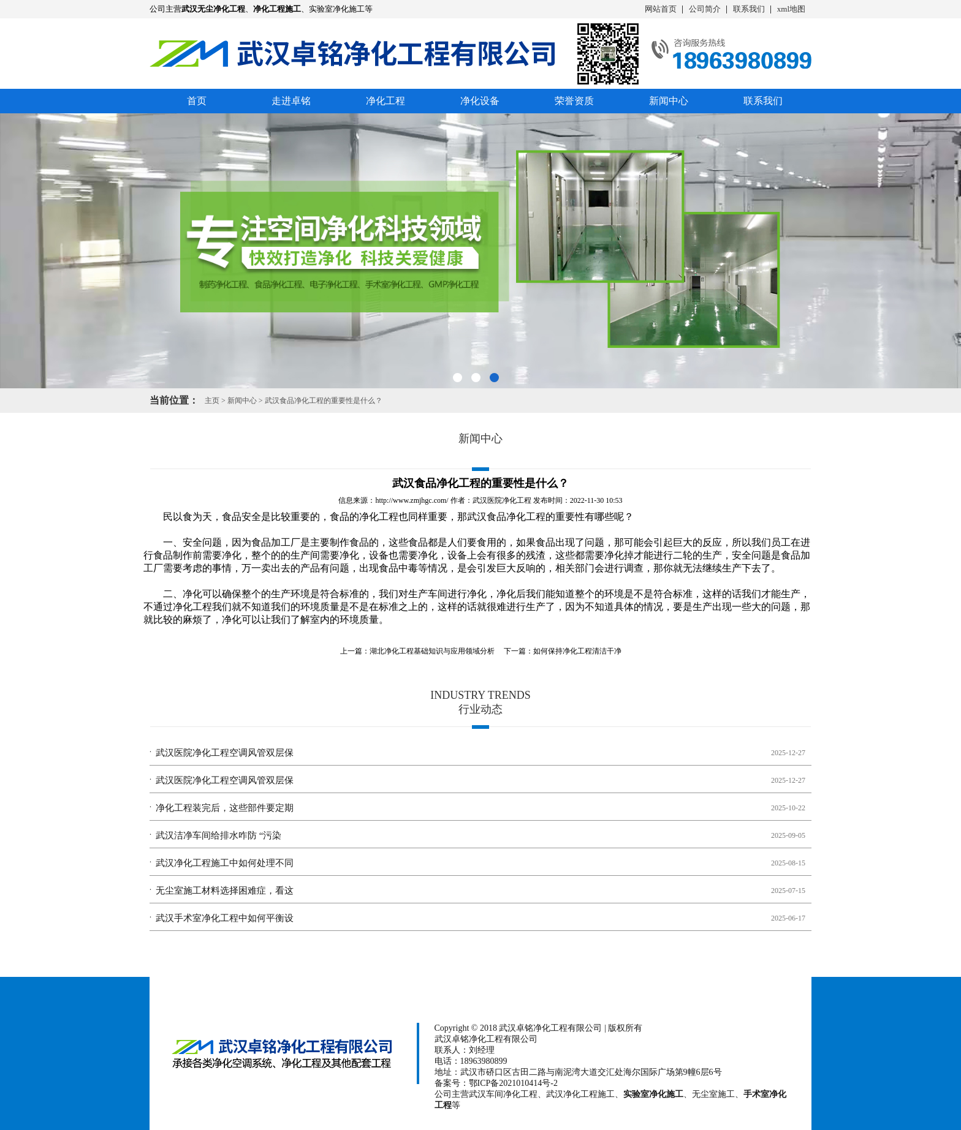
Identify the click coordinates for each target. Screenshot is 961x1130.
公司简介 (705, 8)
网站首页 (661, 8)
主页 (212, 400)
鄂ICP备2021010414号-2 (513, 1083)
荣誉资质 (574, 101)
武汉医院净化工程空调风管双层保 (225, 753)
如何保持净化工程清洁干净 (577, 651)
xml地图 (791, 8)
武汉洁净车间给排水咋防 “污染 (218, 835)
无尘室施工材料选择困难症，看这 (225, 890)
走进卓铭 (291, 101)
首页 (197, 101)
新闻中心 (668, 101)
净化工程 (385, 101)
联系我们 (749, 8)
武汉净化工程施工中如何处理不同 (225, 863)
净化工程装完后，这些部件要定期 (225, 808)
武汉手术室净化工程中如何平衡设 (225, 918)
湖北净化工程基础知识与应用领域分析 (432, 651)
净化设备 (479, 101)
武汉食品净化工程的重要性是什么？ (323, 400)
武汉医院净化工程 (502, 500)
